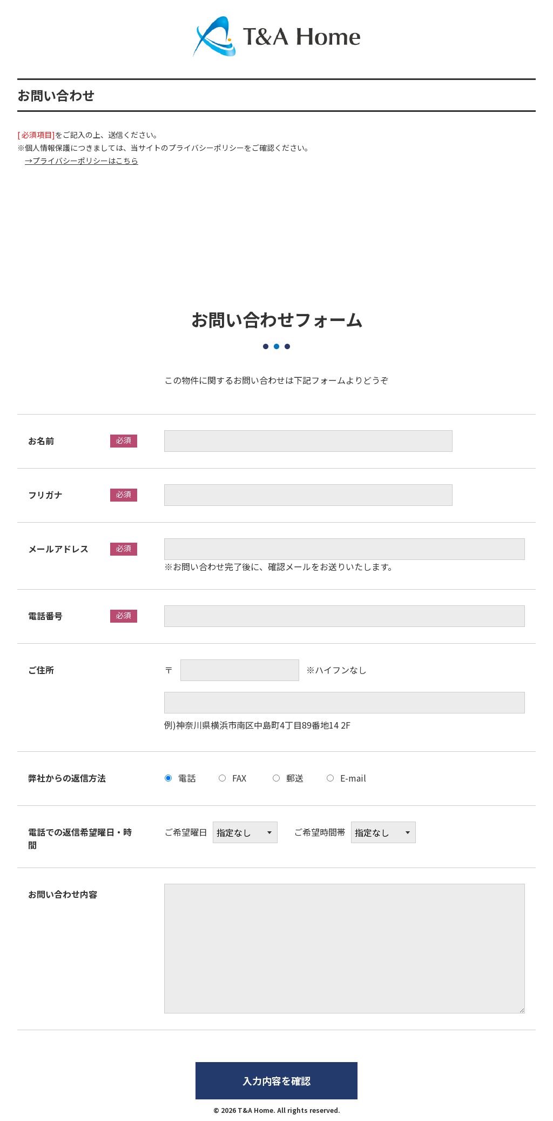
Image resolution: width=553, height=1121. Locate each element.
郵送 (295, 777)
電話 (186, 777)
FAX (239, 777)
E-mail (353, 777)
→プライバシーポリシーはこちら (81, 160)
